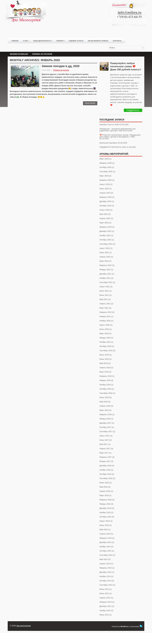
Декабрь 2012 (105, 606)
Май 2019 (103, 363)
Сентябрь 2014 (105, 555)
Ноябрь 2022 (105, 235)
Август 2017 (104, 436)
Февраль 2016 (105, 500)
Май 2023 (103, 214)
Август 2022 (104, 248)
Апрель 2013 (104, 598)
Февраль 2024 (105, 197)
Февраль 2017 (105, 457)
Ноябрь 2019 (105, 342)
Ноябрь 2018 (105, 385)
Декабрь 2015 (105, 508)
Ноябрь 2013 (105, 576)
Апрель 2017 (104, 448)
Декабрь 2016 (105, 466)
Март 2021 (104, 308)
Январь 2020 (104, 338)
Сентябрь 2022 (105, 244)
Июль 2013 (104, 589)
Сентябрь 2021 (105, 282)
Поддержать (133, 110)
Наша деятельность (43, 40)
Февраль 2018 (105, 414)
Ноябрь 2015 (105, 512)
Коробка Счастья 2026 (109, 124)
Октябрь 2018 (105, 389)
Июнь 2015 (104, 525)
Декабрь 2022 (105, 231)
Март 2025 (104, 176)
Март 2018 (104, 410)
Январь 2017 (104, 461)
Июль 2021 (104, 291)
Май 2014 (103, 559)
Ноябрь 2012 (105, 610)
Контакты (117, 41)
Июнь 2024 (104, 189)
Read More (90, 103)
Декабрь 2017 (105, 423)
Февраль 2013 (105, 602)
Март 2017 (104, 453)
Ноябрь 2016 (105, 470)
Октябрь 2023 (105, 206)
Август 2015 (104, 521)
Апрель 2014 (104, 564)
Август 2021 (104, 287)
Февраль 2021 (105, 312)
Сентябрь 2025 (105, 171)
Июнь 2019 (104, 359)
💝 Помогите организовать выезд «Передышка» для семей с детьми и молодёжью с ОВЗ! (120, 136)
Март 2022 (104, 261)
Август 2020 (104, 325)
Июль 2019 (104, 355)
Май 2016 (103, 487)
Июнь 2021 (104, 295)
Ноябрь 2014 (105, 546)
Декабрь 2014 (105, 542)
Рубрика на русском (42, 54)
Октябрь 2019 (105, 346)
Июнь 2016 (104, 483)
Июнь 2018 (104, 397)
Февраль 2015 (105, 538)
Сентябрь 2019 (105, 350)
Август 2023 (104, 210)
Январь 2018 (104, 419)
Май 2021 (103, 299)
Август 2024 (104, 184)
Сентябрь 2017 (105, 431)
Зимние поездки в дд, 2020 (60, 66)
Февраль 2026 (105, 163)
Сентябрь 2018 (105, 393)
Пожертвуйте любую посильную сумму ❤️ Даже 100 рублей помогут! (125, 66)
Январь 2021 (104, 316)
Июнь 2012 (104, 615)
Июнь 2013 (104, 593)
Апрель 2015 (104, 534)
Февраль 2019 (105, 376)
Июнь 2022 (104, 252)
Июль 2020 (104, 329)
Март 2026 (104, 159)
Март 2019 (104, 372)
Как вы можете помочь (98, 41)
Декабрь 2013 (105, 572)
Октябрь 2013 (105, 581)
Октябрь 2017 (105, 427)
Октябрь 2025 (105, 167)
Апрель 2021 (104, 304)
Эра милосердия (23, 626)
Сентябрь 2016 (105, 478)
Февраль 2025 (105, 180)
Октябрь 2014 (105, 551)
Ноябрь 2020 (105, 321)
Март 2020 (104, 333)
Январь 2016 (104, 504)
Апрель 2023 (104, 218)
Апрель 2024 (104, 193)
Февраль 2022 (105, 265)
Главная (14, 41)
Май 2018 (103, 402)
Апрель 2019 (104, 368)
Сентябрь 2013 (105, 585)
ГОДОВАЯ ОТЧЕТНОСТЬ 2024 (112, 147)
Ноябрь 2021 (105, 278)
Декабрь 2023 (105, 201)
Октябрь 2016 (105, 474)
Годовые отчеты (76, 41)
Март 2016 (104, 495)
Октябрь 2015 (105, 517)
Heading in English (19, 54)
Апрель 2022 (104, 257)
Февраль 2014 (105, 568)
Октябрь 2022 (105, 240)
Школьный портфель (108, 143)
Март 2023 (104, 223)
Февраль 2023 (105, 227)
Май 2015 (103, 529)
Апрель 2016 (104, 491)
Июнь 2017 (104, 440)
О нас (27, 40)
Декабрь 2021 (105, 274)
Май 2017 (103, 444)
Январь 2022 (104, 269)
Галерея (61, 40)
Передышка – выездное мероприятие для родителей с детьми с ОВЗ (117, 130)
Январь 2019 (104, 380)
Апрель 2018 (104, 406)
